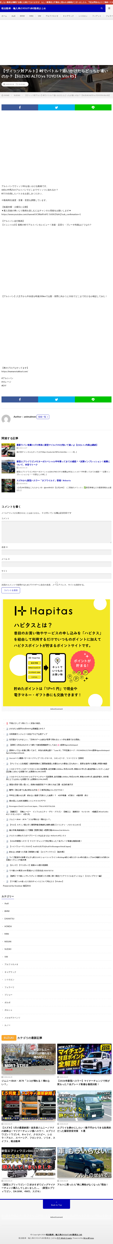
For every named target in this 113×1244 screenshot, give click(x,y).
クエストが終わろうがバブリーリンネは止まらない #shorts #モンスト (37, 835)
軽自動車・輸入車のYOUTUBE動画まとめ (64, 1234)
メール (6, 559)
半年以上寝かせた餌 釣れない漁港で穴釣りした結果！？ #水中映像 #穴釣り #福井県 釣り (48, 795)
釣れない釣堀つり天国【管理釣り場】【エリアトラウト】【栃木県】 (37, 852)
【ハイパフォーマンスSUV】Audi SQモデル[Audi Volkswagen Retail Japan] (40, 846)
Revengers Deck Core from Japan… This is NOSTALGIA (32, 806)
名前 (5, 547)
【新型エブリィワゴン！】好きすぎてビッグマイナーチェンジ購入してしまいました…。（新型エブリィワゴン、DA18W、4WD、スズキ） (28, 1188)
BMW (22, 16)
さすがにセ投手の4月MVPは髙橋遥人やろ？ (27, 729)
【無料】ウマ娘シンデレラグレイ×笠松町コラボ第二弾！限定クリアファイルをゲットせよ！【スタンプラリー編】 (55, 876)
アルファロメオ (52, 16)
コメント (5, 518)
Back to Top (56, 1205)
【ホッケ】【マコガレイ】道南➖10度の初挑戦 (28, 865)
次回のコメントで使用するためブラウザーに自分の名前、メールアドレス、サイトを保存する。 (44, 585)
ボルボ (7, 1002)
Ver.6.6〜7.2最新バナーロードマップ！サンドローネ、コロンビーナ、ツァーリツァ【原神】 (47, 758)
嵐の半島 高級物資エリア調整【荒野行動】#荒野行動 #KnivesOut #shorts (39, 830)
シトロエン (83, 16)
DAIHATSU (9, 918)
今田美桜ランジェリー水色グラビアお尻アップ (28, 734)
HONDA (8, 926)
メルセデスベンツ (12, 1017)
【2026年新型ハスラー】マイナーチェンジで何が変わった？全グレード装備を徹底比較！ (45, 841)
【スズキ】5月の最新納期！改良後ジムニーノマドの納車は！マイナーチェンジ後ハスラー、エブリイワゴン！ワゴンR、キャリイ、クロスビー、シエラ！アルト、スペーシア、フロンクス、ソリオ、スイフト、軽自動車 (28, 1134)
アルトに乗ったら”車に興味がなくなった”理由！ (82, 1184)
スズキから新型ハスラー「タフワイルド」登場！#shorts (44, 480)
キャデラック (68, 16)
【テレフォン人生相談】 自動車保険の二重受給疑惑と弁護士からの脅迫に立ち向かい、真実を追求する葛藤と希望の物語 (58, 763)
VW (39, 16)
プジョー (8, 995)
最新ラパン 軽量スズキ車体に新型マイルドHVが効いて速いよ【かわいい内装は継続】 (57, 445)
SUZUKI (22, 84)
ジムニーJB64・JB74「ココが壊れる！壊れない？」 (30, 819)
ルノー (7, 1025)
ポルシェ (8, 1010)
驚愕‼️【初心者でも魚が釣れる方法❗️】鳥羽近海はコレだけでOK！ (36, 790)
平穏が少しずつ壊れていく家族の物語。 (25, 723)
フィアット (96, 16)
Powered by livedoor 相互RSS (17, 886)
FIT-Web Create (64, 1238)
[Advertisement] (56, 42)
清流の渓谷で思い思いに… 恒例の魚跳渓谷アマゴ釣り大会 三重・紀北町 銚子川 (41, 784)
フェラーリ (9, 987)
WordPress (88, 1238)
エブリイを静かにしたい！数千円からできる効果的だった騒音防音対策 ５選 (84, 1129)
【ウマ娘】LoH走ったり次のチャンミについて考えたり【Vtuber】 (36, 881)
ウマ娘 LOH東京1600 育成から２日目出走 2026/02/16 (31, 870)
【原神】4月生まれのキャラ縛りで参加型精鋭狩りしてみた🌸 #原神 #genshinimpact (43, 745)
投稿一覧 (42, 417)
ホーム (4, 16)
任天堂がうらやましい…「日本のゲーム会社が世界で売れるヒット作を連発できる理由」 (45, 739)
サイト (4, 571)
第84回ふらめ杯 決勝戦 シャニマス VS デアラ (27, 801)
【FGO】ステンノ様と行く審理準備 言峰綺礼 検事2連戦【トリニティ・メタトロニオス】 (45, 825)
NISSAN (8, 941)
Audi (13, 16)
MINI (31, 16)
